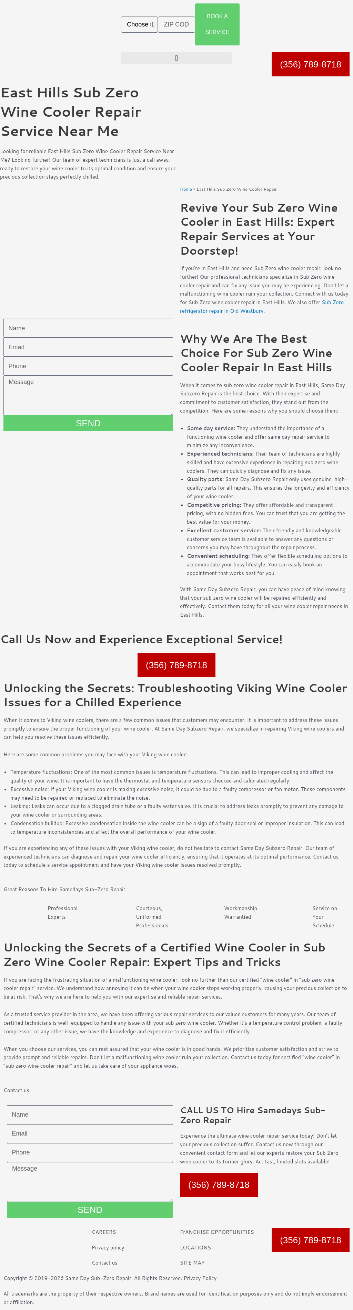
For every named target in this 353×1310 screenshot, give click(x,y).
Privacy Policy (200, 1278)
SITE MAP (192, 1262)
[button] (176, 58)
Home (186, 189)
